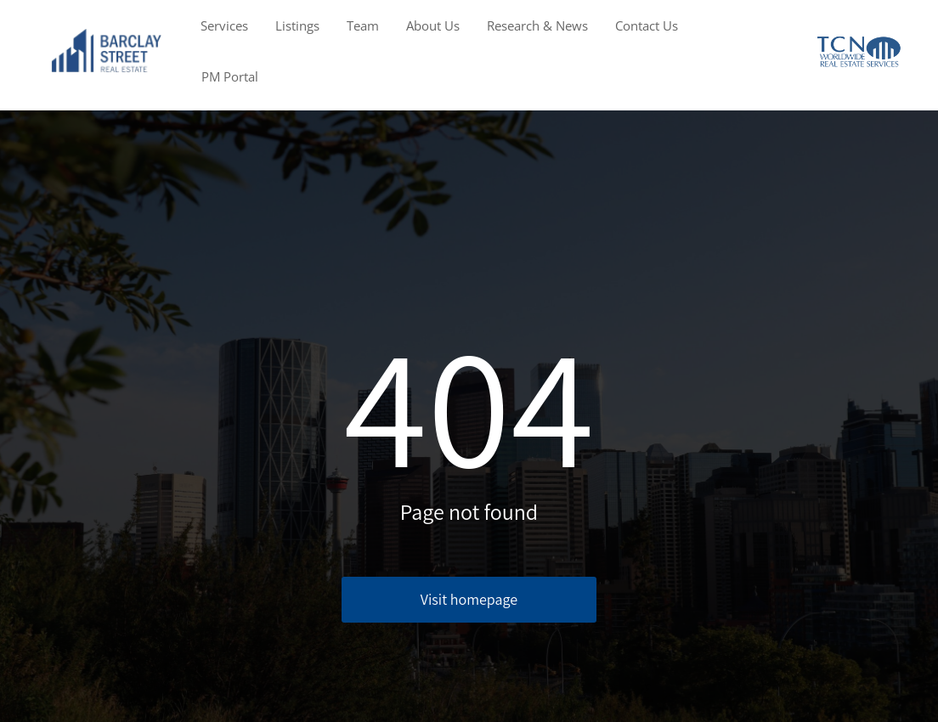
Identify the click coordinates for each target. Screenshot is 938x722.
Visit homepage (469, 599)
